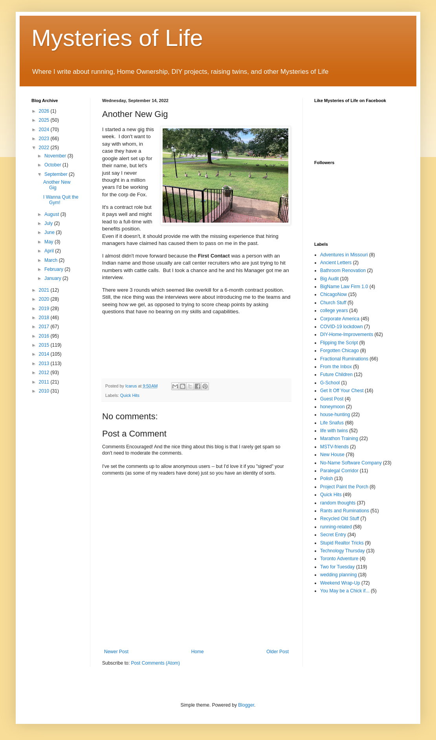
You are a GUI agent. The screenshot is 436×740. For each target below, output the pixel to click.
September (56, 174)
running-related (336, 527)
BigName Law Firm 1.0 (344, 286)
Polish (326, 478)
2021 (45, 290)
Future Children (336, 374)
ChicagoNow (333, 294)
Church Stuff (333, 302)
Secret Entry (333, 534)
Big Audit (329, 278)
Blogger (246, 705)
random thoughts (337, 503)
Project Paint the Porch (344, 487)
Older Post (277, 651)
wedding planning (338, 574)
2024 (45, 129)
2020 (45, 299)
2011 (45, 382)
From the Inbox (336, 366)
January (53, 278)
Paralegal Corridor (339, 470)
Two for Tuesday (337, 567)
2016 (45, 336)
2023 (45, 138)
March (51, 260)
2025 (45, 120)
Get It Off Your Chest (342, 390)
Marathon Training (339, 438)
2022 (45, 147)
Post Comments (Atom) (155, 663)
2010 (45, 391)
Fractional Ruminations (344, 359)
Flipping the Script (339, 342)
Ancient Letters (336, 262)
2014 (45, 354)
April (49, 251)
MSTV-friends (334, 446)
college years (334, 310)
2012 (45, 372)
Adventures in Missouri (344, 255)
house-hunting (335, 414)
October (53, 165)
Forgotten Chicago (339, 350)
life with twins (334, 430)
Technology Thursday (342, 551)
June (50, 232)
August (52, 214)
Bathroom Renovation (343, 270)
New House (332, 454)
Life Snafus (332, 423)
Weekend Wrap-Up (340, 583)
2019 (45, 308)
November (56, 156)
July (49, 223)
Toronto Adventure (339, 558)
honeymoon (332, 406)
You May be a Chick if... (345, 591)
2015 (45, 345)
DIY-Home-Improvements (346, 334)
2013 (45, 363)
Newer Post (116, 651)
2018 (45, 317)
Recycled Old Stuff (339, 518)
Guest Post (331, 399)
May (49, 242)
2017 (45, 326)
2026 (45, 111)
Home (197, 651)
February (54, 269)
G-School (330, 383)
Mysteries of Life (117, 38)
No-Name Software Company (351, 463)
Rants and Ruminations (344, 510)
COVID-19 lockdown (341, 326)
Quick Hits (129, 395)
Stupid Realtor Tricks (342, 543)
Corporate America (339, 319)
